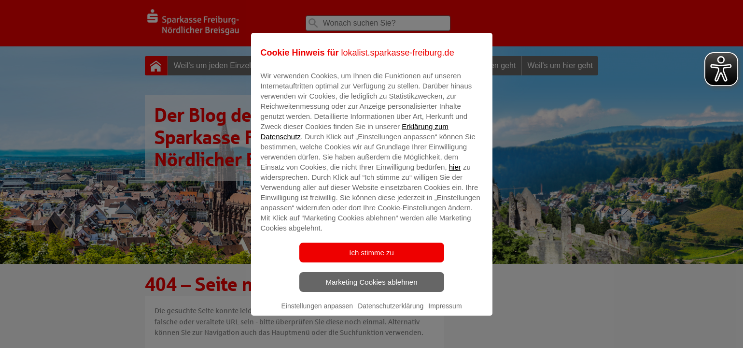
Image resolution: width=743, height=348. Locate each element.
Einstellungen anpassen (317, 313)
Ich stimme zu (371, 259)
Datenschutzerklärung (390, 313)
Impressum (445, 313)
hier (455, 174)
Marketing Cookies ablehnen (371, 289)
